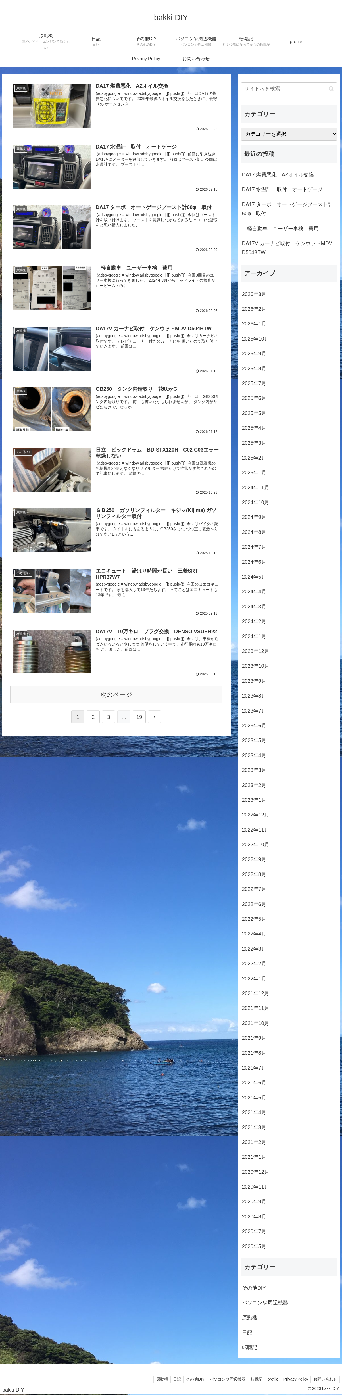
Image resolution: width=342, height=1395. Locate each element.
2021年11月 (255, 1008)
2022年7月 (254, 889)
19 (139, 716)
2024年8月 (254, 532)
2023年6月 (254, 725)
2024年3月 (254, 606)
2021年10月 (255, 1023)
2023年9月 (254, 681)
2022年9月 (254, 859)
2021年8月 (254, 1053)
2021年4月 (254, 1112)
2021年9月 (254, 1038)
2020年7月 (254, 1231)
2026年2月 (254, 309)
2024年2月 (254, 621)
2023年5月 (254, 740)
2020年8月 (254, 1216)
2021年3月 (254, 1127)
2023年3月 (254, 770)
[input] (289, 88)
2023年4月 (254, 755)
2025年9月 (254, 353)
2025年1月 (254, 472)
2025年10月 (255, 339)
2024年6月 (254, 562)
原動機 (249, 1318)
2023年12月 (255, 651)
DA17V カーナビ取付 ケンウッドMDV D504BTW (287, 248)
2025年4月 (254, 428)
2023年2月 (254, 785)
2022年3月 (254, 949)
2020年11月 (255, 1187)
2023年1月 (254, 800)
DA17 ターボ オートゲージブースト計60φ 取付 (287, 209)
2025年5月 (254, 413)
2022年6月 (254, 904)
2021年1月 (254, 1157)
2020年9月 (254, 1201)
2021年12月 (255, 993)
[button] (331, 88)
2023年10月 (255, 666)
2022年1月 (254, 978)
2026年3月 (254, 294)
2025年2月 (254, 458)
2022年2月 (254, 963)
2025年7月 (254, 383)
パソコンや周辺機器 (265, 1303)
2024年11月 (255, 487)
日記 (247, 1332)
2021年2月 (254, 1142)
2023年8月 (254, 696)
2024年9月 (254, 517)
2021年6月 (254, 1082)
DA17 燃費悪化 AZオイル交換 (278, 174)
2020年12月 (255, 1172)
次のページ (116, 693)
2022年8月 (254, 874)
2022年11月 (255, 830)
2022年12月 (255, 815)
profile (270, 1379)
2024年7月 (254, 547)
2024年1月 (254, 636)
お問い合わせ (325, 1379)
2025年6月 (254, 398)
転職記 (249, 1347)
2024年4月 (254, 591)
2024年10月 (255, 502)
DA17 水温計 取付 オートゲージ (282, 189)
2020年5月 (254, 1246)
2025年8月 (254, 368)
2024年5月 (254, 577)
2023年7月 (254, 711)
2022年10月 (255, 844)
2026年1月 (254, 324)
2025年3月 (254, 443)
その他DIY (254, 1288)
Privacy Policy (294, 1379)
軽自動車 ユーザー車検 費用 (280, 228)
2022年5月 (254, 919)
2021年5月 (254, 1097)
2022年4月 (254, 934)
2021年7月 (254, 1068)
